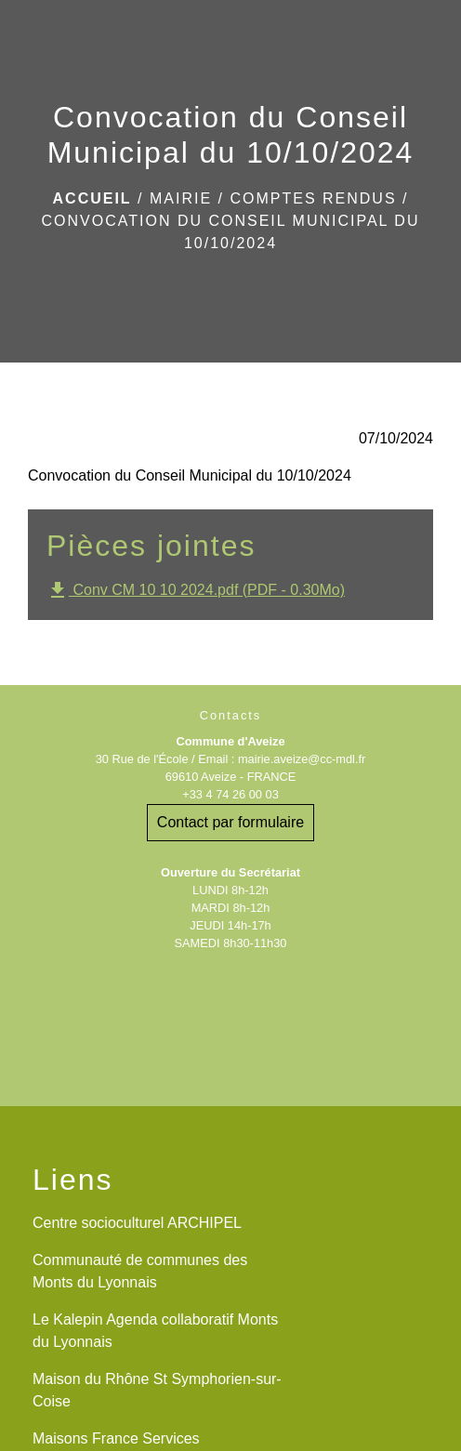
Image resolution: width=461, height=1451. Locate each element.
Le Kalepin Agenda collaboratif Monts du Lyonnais (155, 1331)
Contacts (231, 715)
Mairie (181, 198)
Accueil (92, 198)
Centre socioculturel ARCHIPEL (137, 1223)
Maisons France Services (116, 1438)
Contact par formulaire (230, 822)
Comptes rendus (313, 198)
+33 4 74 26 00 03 (230, 794)
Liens (73, 1179)
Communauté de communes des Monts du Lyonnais (140, 1271)
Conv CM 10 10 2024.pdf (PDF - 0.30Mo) (195, 590)
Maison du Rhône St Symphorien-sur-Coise (157, 1390)
